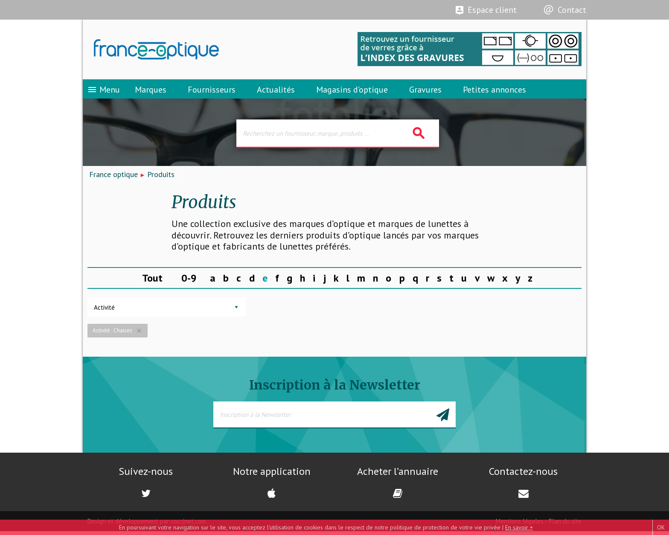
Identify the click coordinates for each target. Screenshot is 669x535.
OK (661, 527)
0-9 (189, 281)
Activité (104, 311)
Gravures (425, 91)
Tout (152, 281)
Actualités (276, 91)
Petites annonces (494, 91)
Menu (103, 91)
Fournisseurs (212, 91)
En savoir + (519, 527)
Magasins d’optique (352, 91)
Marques (150, 91)
